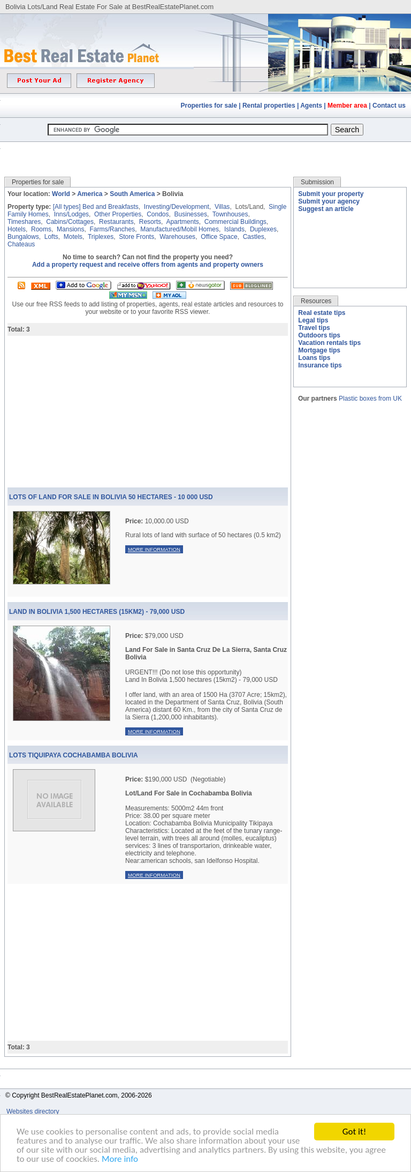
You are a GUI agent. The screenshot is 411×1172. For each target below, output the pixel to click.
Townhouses (230, 214)
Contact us (389, 105)
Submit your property (330, 194)
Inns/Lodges (71, 214)
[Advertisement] (205, 151)
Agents (311, 105)
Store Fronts (136, 237)
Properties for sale (209, 105)
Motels (73, 237)
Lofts (51, 237)
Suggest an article (325, 209)
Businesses (190, 214)
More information (154, 549)
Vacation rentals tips (329, 343)
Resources (316, 301)
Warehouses (177, 237)
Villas (222, 207)
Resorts (150, 222)
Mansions (70, 229)
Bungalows (23, 237)
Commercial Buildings (235, 222)
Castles (253, 237)
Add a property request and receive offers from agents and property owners (147, 264)
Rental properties (268, 105)
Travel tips (314, 328)
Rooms (41, 229)
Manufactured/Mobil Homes (179, 229)
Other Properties (117, 214)
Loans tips (314, 358)
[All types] (67, 207)
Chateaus (21, 244)
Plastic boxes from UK (370, 398)
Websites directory (33, 1111)
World (61, 194)
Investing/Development (176, 207)
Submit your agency (329, 201)
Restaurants (116, 222)
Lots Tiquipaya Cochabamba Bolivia (73, 755)
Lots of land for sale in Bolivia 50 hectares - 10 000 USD (111, 497)
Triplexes (100, 237)
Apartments (182, 222)
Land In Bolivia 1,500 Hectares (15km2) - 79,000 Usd (97, 611)
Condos (158, 214)
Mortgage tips (319, 350)
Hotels (16, 229)
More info (120, 1160)
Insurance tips (319, 365)
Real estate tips (321, 313)
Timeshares (24, 222)
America (89, 194)
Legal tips (313, 320)
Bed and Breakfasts (110, 207)
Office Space (219, 237)
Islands (234, 229)
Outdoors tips (319, 335)
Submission (317, 182)
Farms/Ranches (112, 229)
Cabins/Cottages (70, 222)
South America (132, 194)
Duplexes (263, 229)
